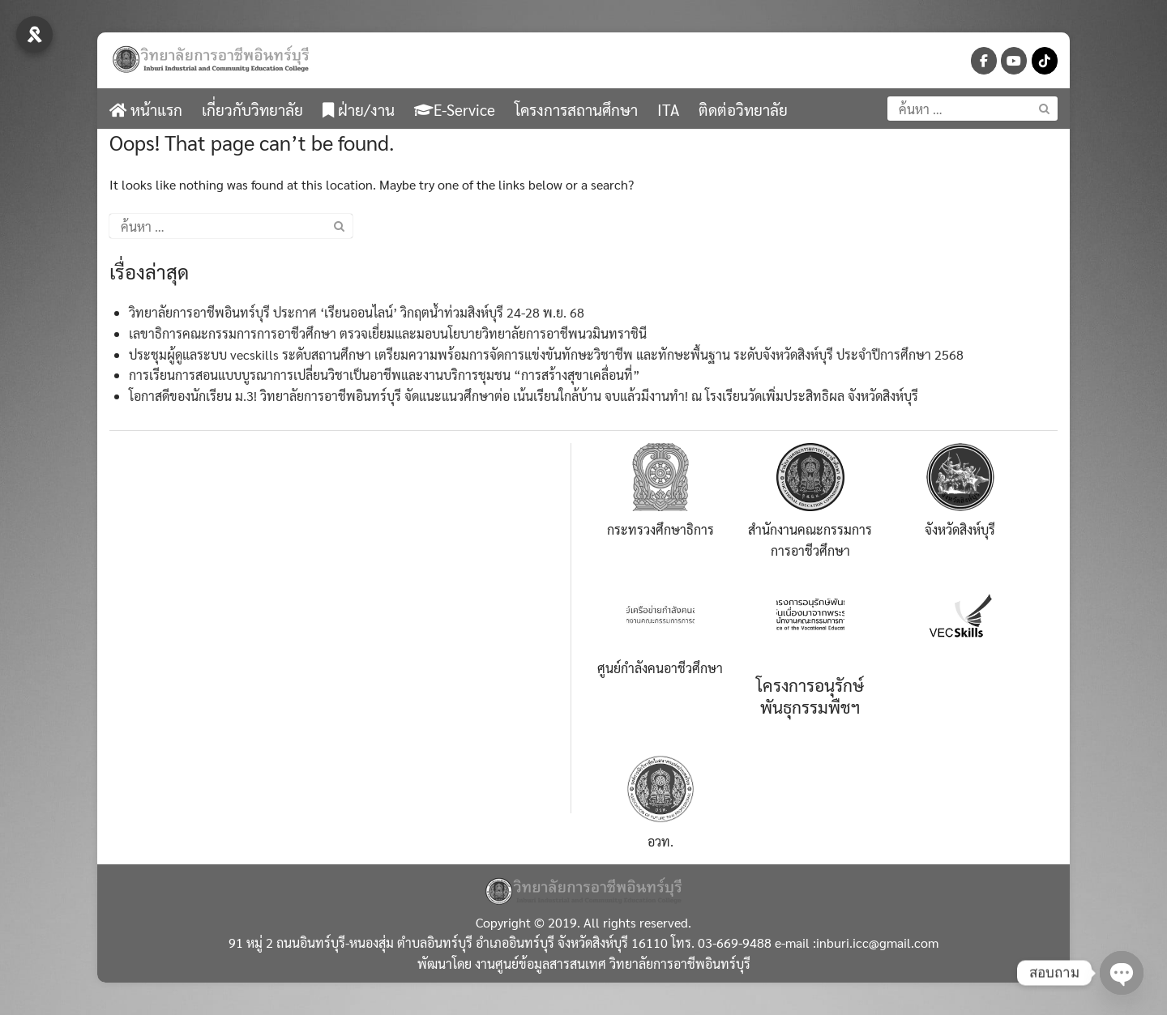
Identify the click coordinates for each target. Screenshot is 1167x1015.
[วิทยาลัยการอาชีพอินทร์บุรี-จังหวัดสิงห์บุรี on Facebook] (984, 61)
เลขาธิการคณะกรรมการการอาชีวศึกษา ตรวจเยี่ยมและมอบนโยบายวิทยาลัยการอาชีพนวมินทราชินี (388, 333)
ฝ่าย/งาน (359, 109)
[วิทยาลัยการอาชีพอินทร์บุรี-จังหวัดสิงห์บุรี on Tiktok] (1045, 61)
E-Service (454, 109)
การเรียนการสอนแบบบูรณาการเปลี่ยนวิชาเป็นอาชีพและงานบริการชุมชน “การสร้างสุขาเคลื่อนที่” (384, 374)
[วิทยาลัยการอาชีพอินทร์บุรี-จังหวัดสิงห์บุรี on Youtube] (1014, 61)
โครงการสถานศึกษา (576, 109)
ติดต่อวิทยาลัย (743, 109)
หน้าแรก (145, 109)
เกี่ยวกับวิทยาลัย (252, 109)
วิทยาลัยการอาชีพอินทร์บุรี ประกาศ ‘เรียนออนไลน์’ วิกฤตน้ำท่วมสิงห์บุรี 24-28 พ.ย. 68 (356, 312)
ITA (668, 109)
